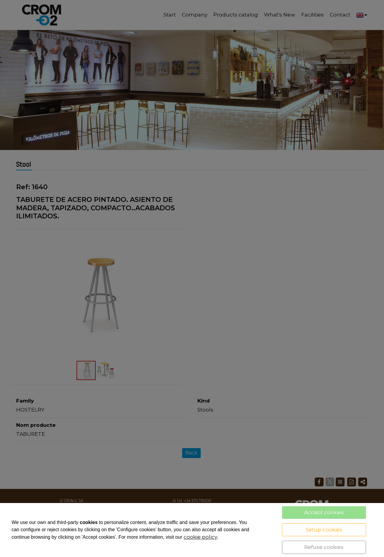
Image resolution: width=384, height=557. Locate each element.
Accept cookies (324, 512)
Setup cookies (324, 529)
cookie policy (200, 537)
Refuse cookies (324, 547)
